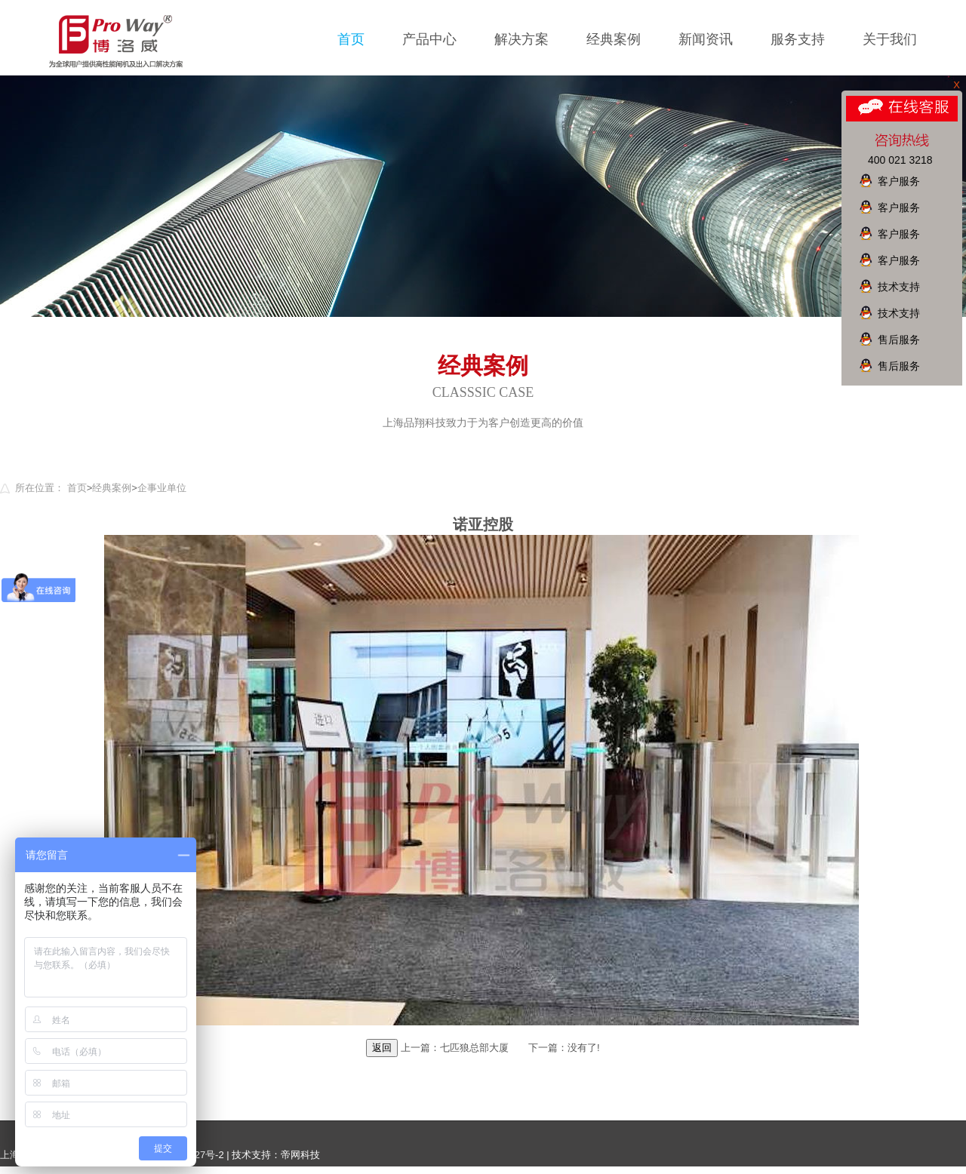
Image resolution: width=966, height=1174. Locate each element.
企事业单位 (161, 487)
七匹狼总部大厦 (474, 1047)
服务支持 (798, 39)
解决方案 (521, 39)
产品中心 (429, 39)
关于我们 (890, 39)
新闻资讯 (705, 39)
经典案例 (613, 39)
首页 (351, 39)
